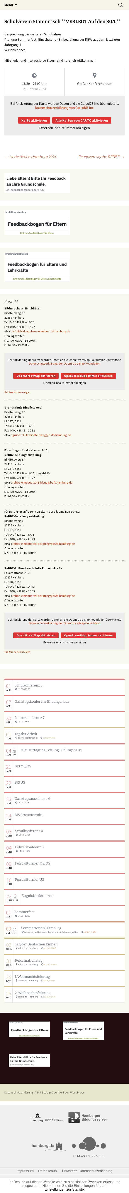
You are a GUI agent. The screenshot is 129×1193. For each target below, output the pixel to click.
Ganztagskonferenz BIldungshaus (42, 701)
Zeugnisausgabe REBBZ (101, 156)
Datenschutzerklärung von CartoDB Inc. (64, 107)
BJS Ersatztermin (28, 815)
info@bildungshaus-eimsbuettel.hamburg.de (41, 331)
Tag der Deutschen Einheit (36, 944)
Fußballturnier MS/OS (32, 863)
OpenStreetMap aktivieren (36, 376)
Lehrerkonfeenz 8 (29, 847)
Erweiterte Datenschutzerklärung (87, 1171)
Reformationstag (28, 960)
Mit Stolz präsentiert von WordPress (61, 1092)
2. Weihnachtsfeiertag (33, 993)
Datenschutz (48, 1171)
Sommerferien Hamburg (41, 928)
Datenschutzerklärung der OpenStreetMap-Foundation (64, 363)
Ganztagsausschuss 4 (32, 798)
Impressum (25, 1171)
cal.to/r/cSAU (89, 932)
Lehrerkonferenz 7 (29, 718)
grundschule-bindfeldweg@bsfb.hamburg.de (41, 435)
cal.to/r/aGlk (49, 996)
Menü (8, 5)
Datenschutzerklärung (18, 1092)
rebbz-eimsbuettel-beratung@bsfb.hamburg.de (43, 544)
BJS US (20, 782)
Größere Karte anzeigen (17, 392)
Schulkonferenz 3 (28, 685)
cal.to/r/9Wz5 (49, 948)
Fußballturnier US (29, 879)
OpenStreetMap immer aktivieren (88, 376)
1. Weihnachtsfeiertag (32, 977)
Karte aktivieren (34, 120)
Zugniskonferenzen (37, 896)
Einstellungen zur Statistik (64, 1189)
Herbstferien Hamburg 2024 (30, 156)
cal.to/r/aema (50, 964)
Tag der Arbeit (26, 734)
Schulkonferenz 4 (29, 831)
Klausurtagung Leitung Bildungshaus (51, 750)
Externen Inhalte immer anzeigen (64, 128)
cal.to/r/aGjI (49, 980)
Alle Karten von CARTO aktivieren (82, 120)
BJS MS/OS (23, 766)
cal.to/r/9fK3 (49, 737)
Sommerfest (25, 912)
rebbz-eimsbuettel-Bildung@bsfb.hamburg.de (42, 482)
